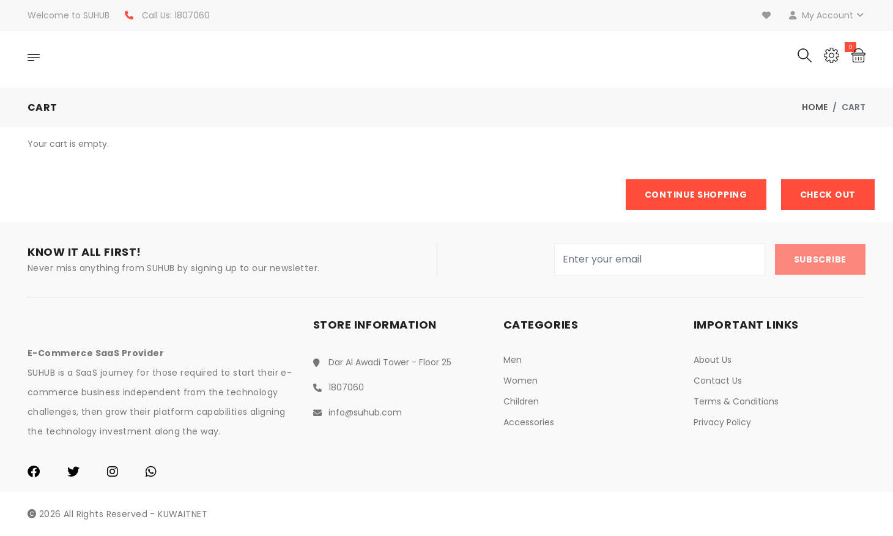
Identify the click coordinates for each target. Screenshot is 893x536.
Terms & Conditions (736, 401)
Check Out (828, 194)
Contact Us (718, 380)
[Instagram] (112, 473)
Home (815, 107)
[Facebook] (34, 473)
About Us (713, 360)
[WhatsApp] (151, 473)
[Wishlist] (768, 15)
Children (521, 401)
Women (520, 380)
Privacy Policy (722, 422)
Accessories (528, 422)
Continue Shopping (696, 194)
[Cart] (858, 54)
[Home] (122, 59)
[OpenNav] (34, 59)
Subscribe (820, 259)
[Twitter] (73, 473)
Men (512, 360)
